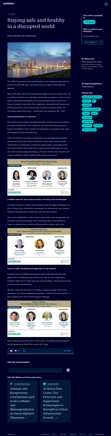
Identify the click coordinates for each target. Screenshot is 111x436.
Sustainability (87, 127)
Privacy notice (73, 434)
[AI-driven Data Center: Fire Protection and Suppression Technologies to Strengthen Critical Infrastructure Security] (55, 401)
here (46, 344)
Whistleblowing (99, 434)
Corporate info (45, 434)
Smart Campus (87, 118)
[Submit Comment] (68, 370)
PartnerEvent (86, 105)
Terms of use (82, 434)
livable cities (98, 127)
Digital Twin (86, 101)
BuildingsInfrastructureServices (92, 97)
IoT (94, 101)
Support (91, 434)
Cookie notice (63, 434)
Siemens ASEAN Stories (89, 131)
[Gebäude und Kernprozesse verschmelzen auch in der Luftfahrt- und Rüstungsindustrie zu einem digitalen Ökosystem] (22, 401)
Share (69, 351)
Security (94, 114)
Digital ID (54, 434)
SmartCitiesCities (87, 123)
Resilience (86, 114)
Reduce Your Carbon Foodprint (91, 110)
